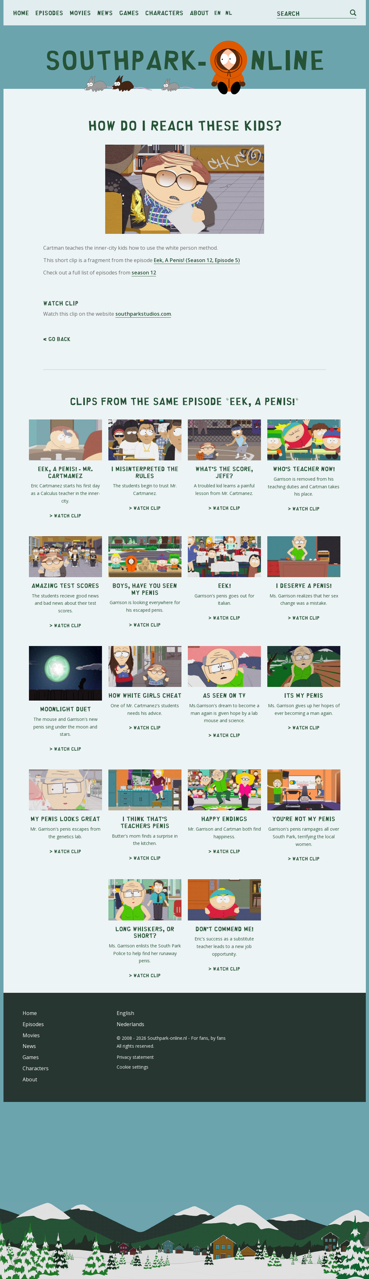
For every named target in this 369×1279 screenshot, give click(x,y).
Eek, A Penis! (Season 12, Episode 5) (197, 260)
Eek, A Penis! (262, 401)
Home (21, 12)
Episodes (49, 12)
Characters (164, 12)
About (199, 12)
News (105, 12)
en (217, 12)
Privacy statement (135, 1057)
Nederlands (130, 1024)
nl (228, 12)
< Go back (57, 339)
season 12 (144, 272)
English (125, 1013)
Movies (80, 12)
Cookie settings (132, 1067)
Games (129, 12)
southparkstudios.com (143, 313)
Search (288, 13)
